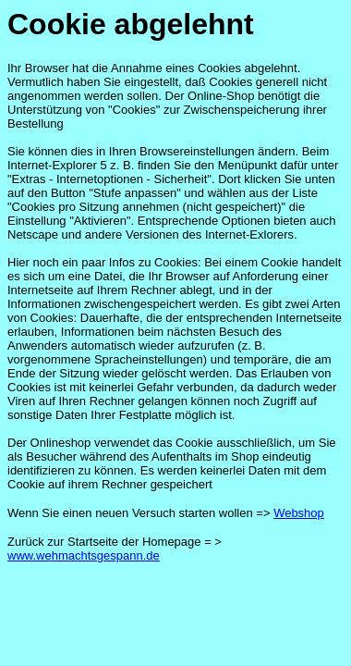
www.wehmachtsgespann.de (83, 555)
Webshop (298, 513)
